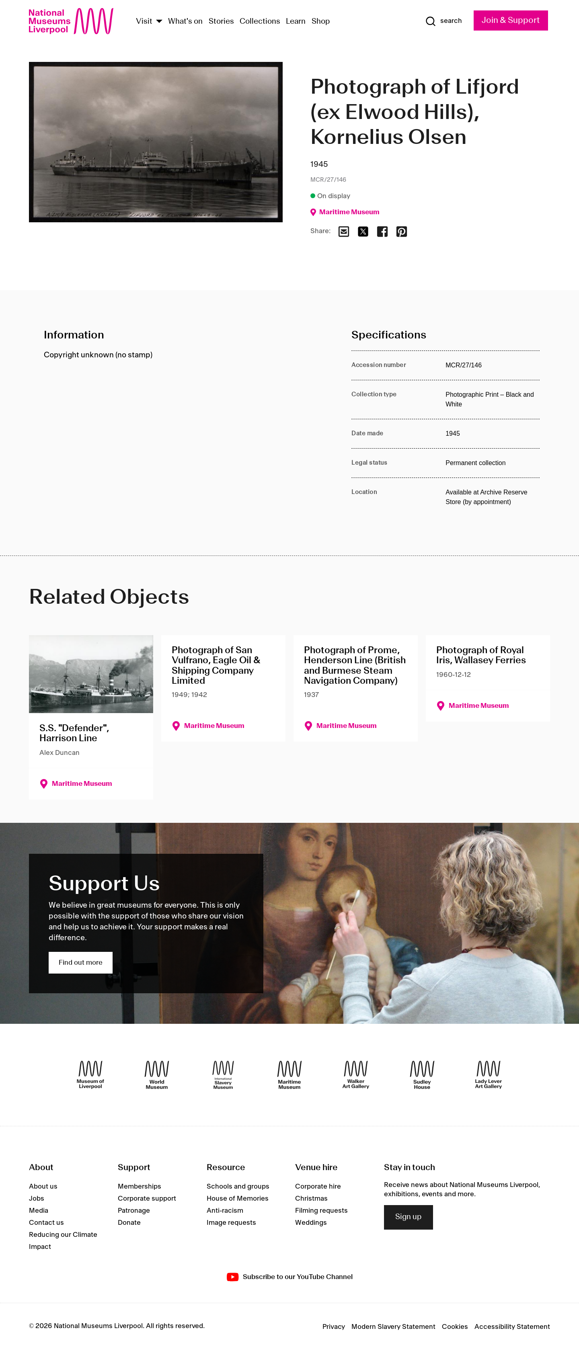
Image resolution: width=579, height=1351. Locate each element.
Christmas (311, 1198)
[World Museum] (157, 1075)
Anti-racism (225, 1210)
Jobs (36, 1198)
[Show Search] (443, 21)
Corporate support (147, 1198)
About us (43, 1186)
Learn (296, 22)
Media (38, 1210)
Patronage (134, 1210)
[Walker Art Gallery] (356, 1075)
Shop (321, 22)
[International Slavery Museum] (223, 1075)
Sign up (408, 1217)
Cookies (455, 1326)
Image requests (231, 1222)
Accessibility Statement (512, 1326)
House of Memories (238, 1198)
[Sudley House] (422, 1075)
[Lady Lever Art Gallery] (488, 1075)
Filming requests (321, 1210)
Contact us (46, 1222)
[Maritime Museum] (289, 1075)
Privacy (333, 1326)
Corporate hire (318, 1186)
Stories (221, 22)
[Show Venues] (159, 22)
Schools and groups (238, 1186)
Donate (129, 1222)
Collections (260, 22)
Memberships (139, 1186)
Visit (144, 22)
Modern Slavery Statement (393, 1326)
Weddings (311, 1222)
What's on (185, 22)
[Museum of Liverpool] (90, 1075)
